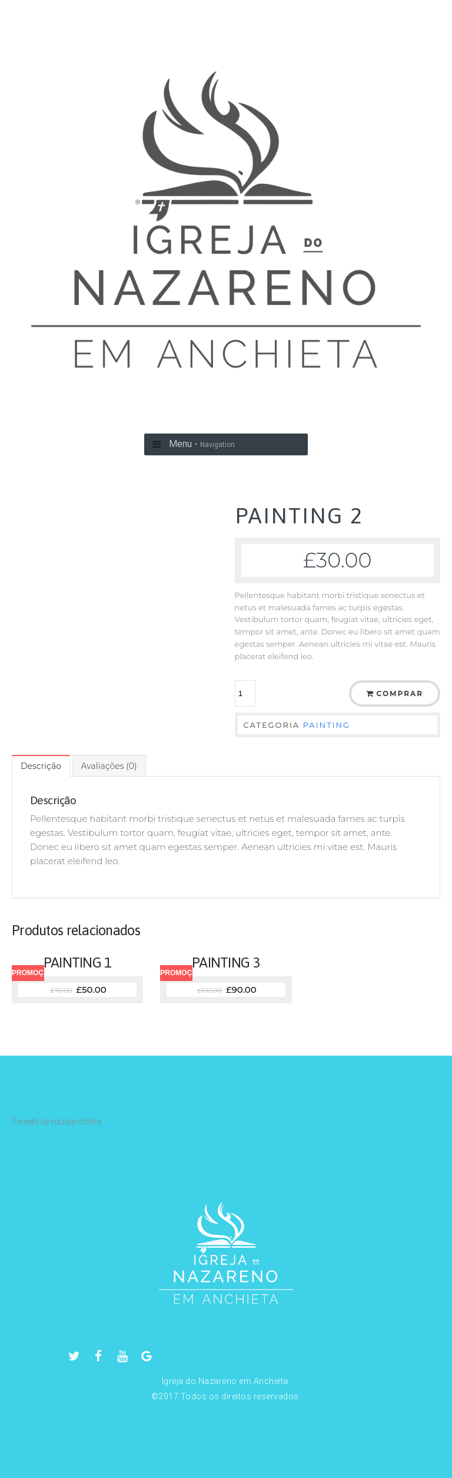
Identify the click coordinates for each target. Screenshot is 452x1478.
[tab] (41, 766)
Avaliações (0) (109, 766)
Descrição (41, 766)
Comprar (400, 693)
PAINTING (327, 725)
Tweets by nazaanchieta (56, 1121)
